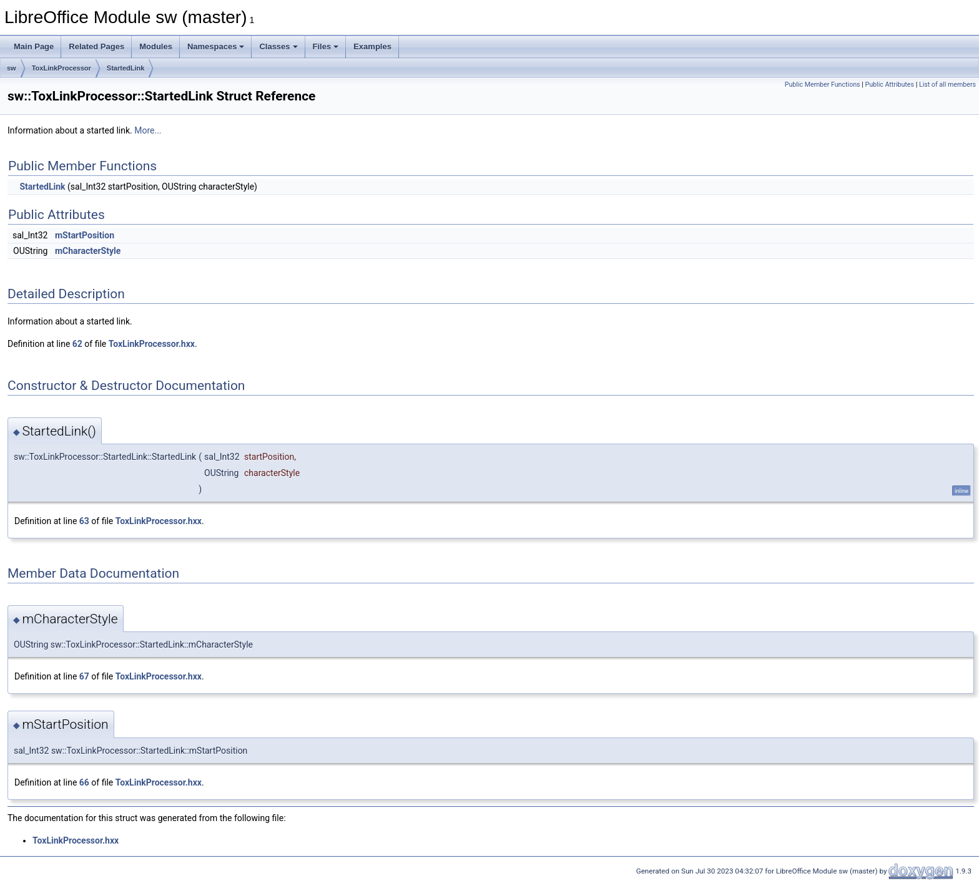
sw (11, 68)
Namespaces (216, 46)
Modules (155, 46)
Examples (372, 46)
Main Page (34, 46)
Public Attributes (889, 84)
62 (77, 344)
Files (326, 46)
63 (84, 521)
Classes (278, 46)
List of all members (947, 84)
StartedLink (126, 68)
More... (147, 130)
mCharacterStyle (88, 251)
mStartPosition (84, 235)
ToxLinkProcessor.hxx (152, 344)
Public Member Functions (822, 84)
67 (84, 676)
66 (84, 782)
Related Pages (96, 46)
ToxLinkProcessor (61, 68)
